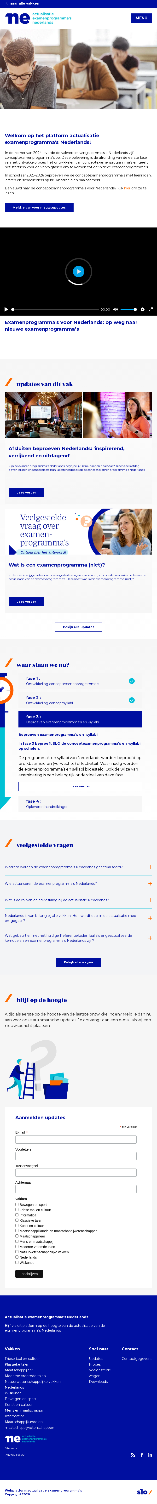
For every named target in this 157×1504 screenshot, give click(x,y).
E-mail (21, 1132)
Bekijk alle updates (78, 627)
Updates (96, 1358)
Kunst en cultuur (32, 1226)
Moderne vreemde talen (37, 1247)
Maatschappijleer (32, 1236)
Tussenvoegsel (26, 1166)
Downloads (98, 1381)
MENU (141, 18)
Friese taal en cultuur (35, 1210)
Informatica (28, 1215)
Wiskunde (27, 1263)
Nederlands (28, 1257)
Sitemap (11, 1448)
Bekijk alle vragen (78, 962)
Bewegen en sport (33, 1205)
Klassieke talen (31, 1220)
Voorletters (23, 1149)
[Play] (6, 309)
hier (127, 188)
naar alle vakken (22, 3)
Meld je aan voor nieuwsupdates (39, 207)
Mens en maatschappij (36, 1241)
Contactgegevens (137, 1358)
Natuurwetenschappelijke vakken (44, 1252)
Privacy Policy (14, 1455)
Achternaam (24, 1182)
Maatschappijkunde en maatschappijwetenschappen (59, 1231)
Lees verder (26, 492)
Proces (95, 1364)
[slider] (55, 309)
